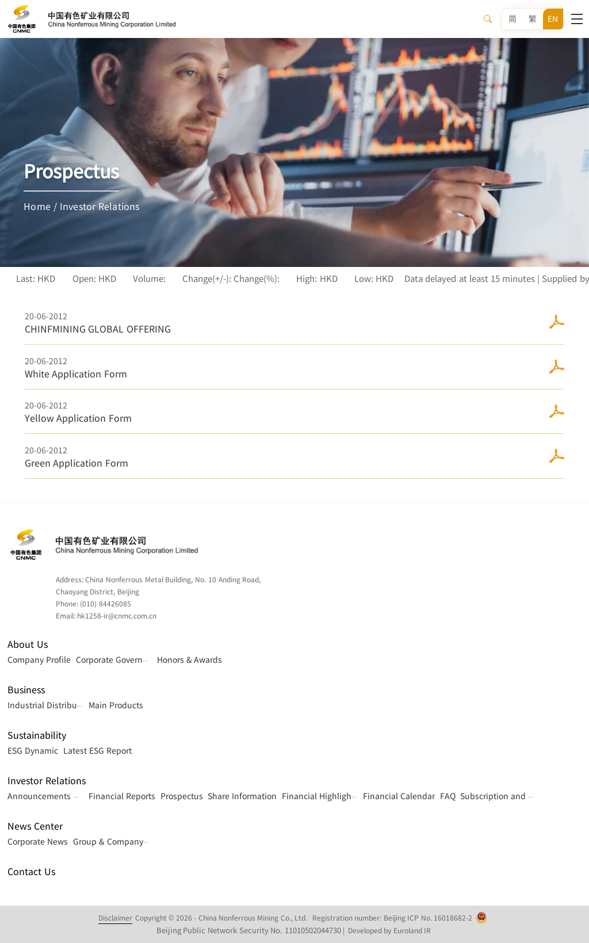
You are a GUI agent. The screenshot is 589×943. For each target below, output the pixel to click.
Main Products (116, 705)
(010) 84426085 (105, 603)
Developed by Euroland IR (389, 930)
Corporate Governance (118, 659)
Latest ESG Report (97, 750)
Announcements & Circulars (60, 795)
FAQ (448, 795)
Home (37, 206)
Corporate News (37, 841)
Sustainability (36, 735)
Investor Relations (100, 206)
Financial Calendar (399, 795)
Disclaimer (115, 918)
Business (26, 689)
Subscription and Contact (508, 795)
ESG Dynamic (32, 750)
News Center (34, 826)
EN (553, 19)
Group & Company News (119, 841)
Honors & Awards (190, 659)
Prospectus (181, 795)
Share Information (242, 795)
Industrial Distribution (49, 705)
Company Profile (39, 659)
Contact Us (31, 871)
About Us (27, 644)
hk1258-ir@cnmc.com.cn (116, 615)
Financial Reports (122, 795)
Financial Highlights (320, 795)
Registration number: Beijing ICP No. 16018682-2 (392, 918)
